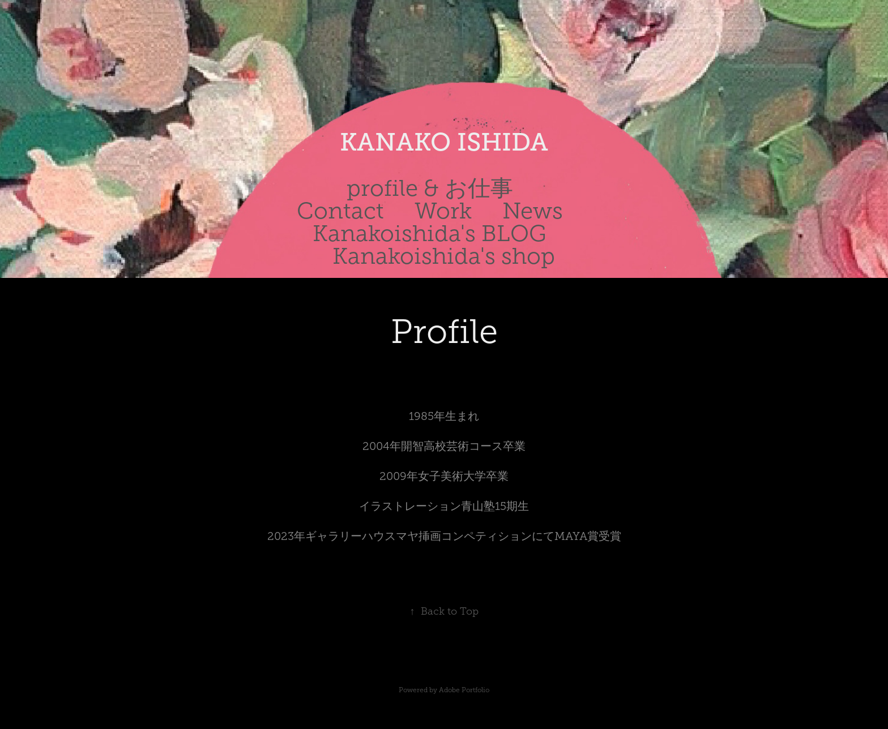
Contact (340, 211)
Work (443, 211)
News (532, 211)
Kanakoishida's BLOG (430, 233)
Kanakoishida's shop (443, 256)
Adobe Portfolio (464, 690)
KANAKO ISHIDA (444, 142)
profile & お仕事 (430, 188)
